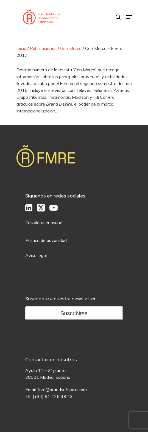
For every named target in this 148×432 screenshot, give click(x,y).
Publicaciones (43, 48)
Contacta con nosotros (51, 359)
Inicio (21, 48)
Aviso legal (36, 255)
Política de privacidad (46, 240)
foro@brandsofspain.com (62, 389)
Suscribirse (74, 313)
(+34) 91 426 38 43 (53, 396)
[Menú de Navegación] (129, 17)
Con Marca (71, 48)
